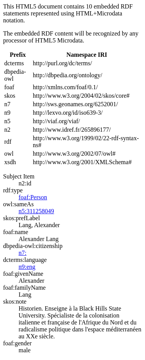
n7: (22, 253)
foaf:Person (33, 197)
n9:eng (27, 266)
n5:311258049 (36, 211)
